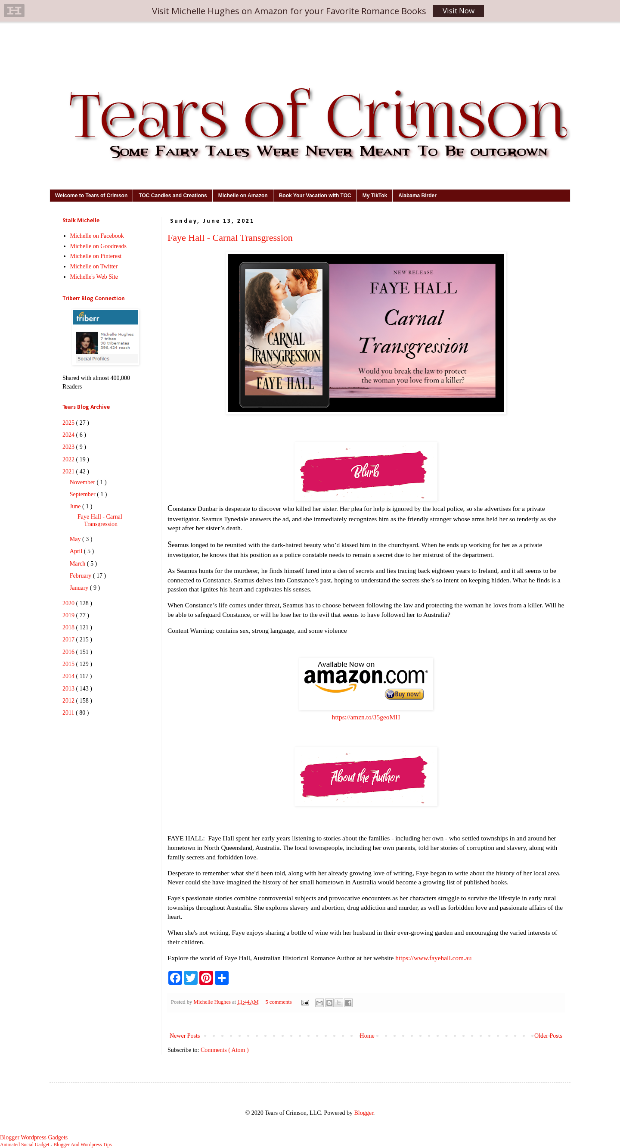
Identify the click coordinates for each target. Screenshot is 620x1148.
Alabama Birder (417, 196)
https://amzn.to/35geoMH (366, 717)
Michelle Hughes (212, 1002)
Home (367, 1036)
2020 (69, 603)
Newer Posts (185, 1036)
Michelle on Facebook (97, 236)
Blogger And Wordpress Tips (82, 1145)
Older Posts (548, 1036)
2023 (69, 447)
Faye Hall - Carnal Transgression (230, 237)
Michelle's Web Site (94, 277)
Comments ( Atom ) (225, 1050)
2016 (69, 652)
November (83, 482)
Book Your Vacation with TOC (315, 196)
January (80, 588)
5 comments (279, 1002)
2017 (69, 639)
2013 (69, 688)
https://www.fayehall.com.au (433, 957)
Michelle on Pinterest (96, 256)
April (77, 551)
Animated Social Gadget (25, 1145)
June (76, 506)
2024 (69, 435)
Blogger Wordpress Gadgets (34, 1137)
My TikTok (375, 196)
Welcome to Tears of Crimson (91, 196)
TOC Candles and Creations (173, 196)
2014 (69, 676)
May (76, 539)
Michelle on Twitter (94, 266)
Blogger (363, 1113)
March (78, 563)
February (81, 575)
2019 (69, 615)
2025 (69, 423)
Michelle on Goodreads (98, 246)
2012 (69, 700)
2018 (69, 627)
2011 (69, 712)
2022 (69, 459)
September (83, 494)
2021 (69, 471)
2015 (69, 664)
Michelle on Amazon (243, 196)
